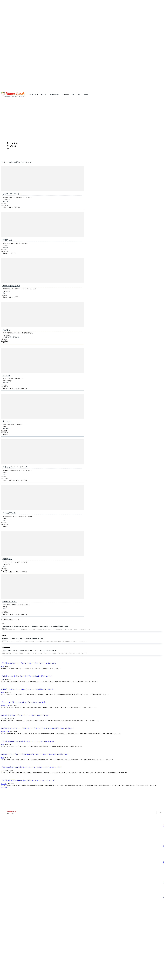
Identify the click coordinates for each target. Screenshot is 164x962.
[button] (92, 94)
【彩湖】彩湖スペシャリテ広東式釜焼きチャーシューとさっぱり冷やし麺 (27, 741)
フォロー (160, 812)
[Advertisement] (13, 798)
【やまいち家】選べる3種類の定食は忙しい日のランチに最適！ (24, 702)
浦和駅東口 (4, 203)
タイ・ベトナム (6, 647)
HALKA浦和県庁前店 (11, 286)
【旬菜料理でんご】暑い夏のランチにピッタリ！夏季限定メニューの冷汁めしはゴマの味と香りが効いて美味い (35, 626)
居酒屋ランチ (5, 706)
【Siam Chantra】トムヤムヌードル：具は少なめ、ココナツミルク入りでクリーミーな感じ (29, 650)
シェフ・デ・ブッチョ (12, 194)
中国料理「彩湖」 (9, 601)
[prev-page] (2, 618)
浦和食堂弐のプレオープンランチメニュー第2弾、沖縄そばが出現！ (22, 638)
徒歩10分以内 (4, 251)
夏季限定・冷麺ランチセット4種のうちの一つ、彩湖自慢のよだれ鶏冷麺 (27, 689)
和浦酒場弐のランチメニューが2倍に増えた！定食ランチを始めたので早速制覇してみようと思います (37, 728)
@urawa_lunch (11, 811)
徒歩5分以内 (4, 205)
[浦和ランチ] (12, 94)
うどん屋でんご (9, 513)
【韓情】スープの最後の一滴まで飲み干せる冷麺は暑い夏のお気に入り (26, 676)
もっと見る (4, 787)
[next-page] (5, 618)
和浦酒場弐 (7, 559)
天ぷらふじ (7, 421)
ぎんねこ (6, 330)
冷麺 (2, 680)
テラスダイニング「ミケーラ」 (15, 467)
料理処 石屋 (7, 240)
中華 (2, 758)
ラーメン (4, 635)
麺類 (2, 693)
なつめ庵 (6, 375)
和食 (3, 623)
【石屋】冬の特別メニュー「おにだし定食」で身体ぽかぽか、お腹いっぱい (28, 663)
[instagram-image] (28, 843)
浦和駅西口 (4, 249)
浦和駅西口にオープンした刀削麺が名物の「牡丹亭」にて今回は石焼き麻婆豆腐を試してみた (34, 754)
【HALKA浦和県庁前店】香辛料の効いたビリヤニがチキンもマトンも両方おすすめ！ (32, 767)
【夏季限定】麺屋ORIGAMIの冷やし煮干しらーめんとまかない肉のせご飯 (27, 780)
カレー (3, 771)
